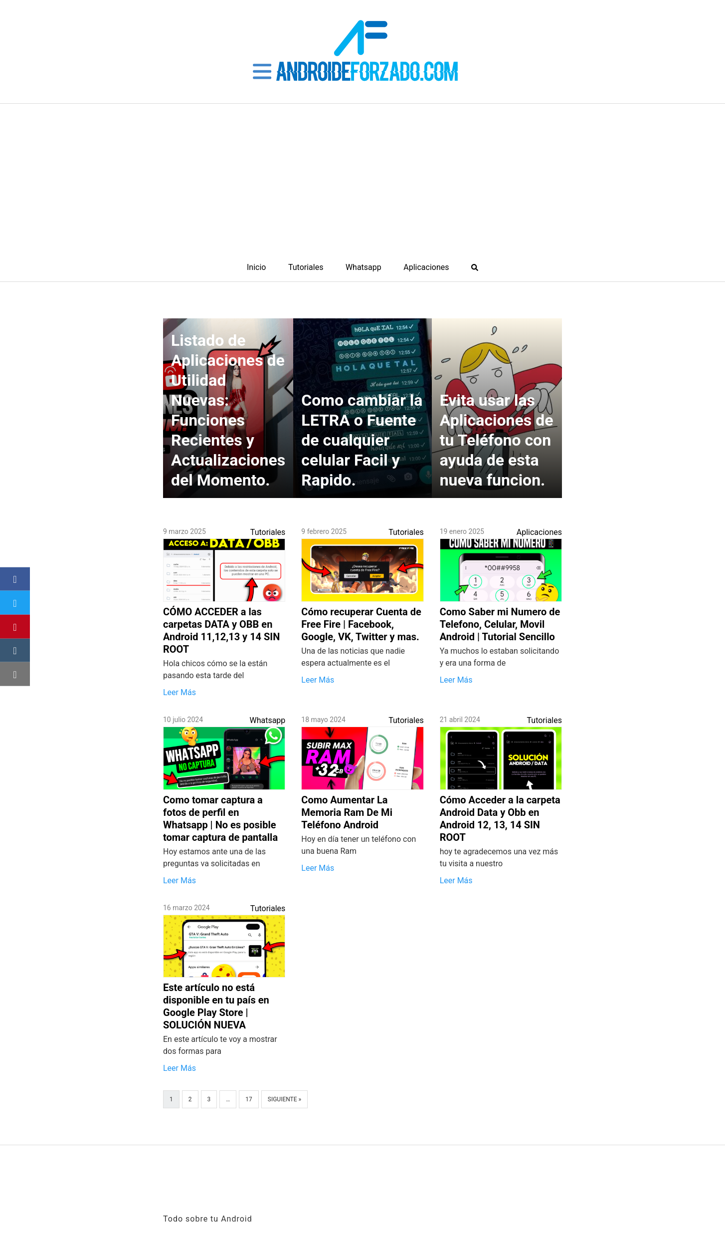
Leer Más (179, 692)
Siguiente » (284, 1099)
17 (248, 1099)
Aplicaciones (426, 267)
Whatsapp (363, 267)
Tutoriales (305, 267)
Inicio (256, 267)
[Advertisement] (362, 179)
